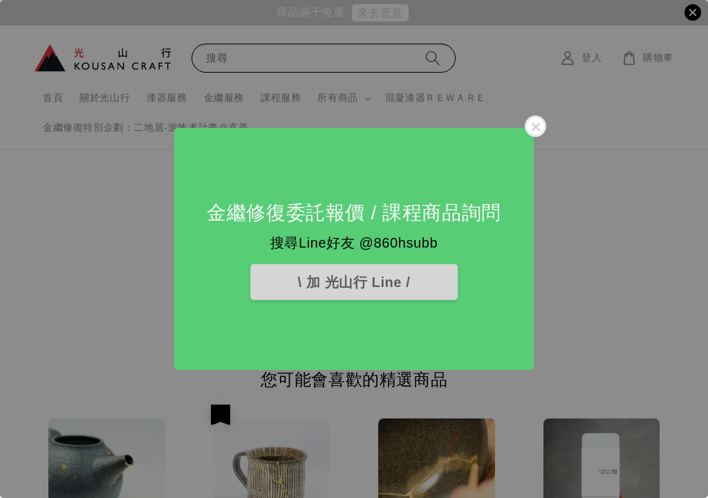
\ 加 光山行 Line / (354, 282)
